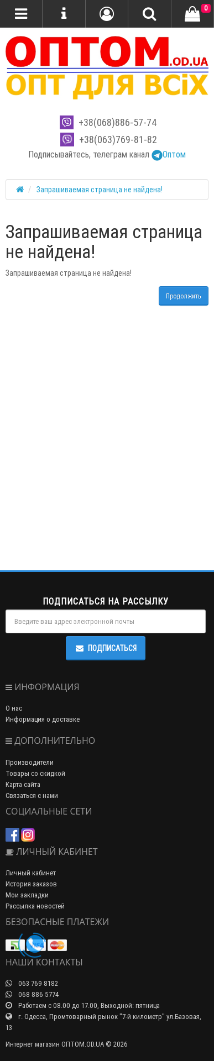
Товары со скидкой (35, 773)
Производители (30, 762)
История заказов (31, 884)
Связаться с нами (32, 795)
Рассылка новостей (35, 906)
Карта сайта (23, 784)
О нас (14, 708)
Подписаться (106, 648)
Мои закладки (27, 895)
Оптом (169, 154)
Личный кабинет (31, 873)
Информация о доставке (43, 719)
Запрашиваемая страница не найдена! (99, 190)
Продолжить (183, 296)
